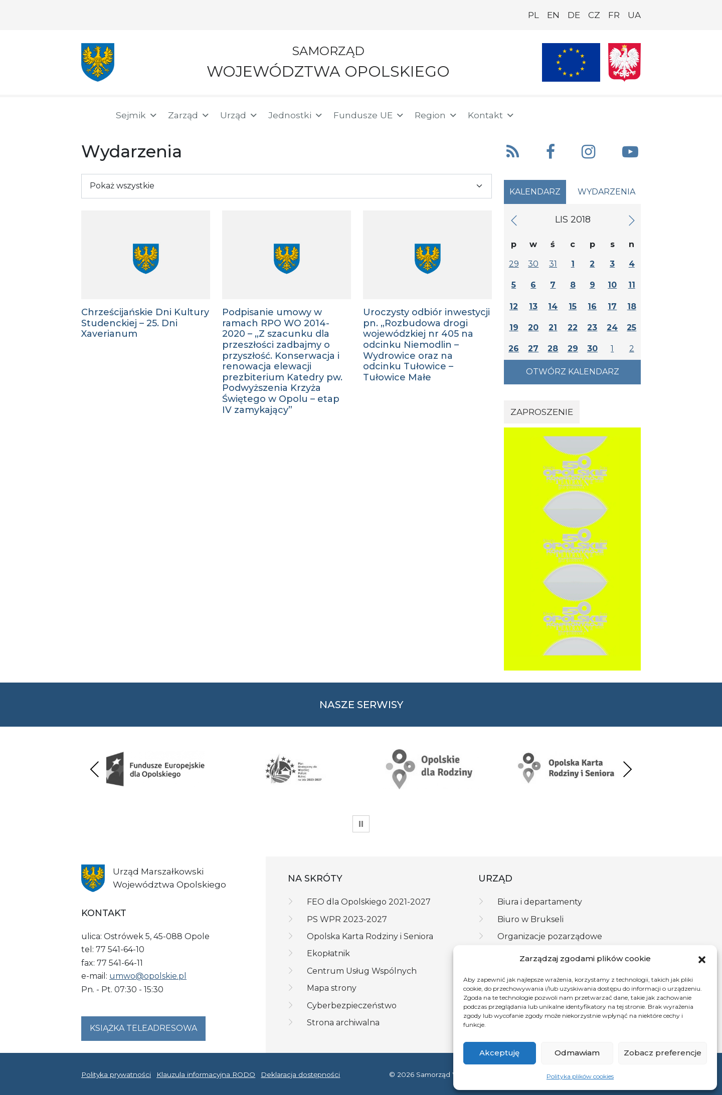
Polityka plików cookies (580, 1076)
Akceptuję (499, 1052)
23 (592, 327)
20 (533, 327)
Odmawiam (577, 1052)
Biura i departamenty (539, 902)
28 (553, 348)
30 (533, 264)
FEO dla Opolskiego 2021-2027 (369, 902)
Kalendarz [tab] (535, 191)
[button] (702, 959)
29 (514, 264)
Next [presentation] (627, 769)
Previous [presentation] (94, 769)
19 (513, 327)
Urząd (239, 115)
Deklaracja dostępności (300, 1074)
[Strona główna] (92, 115)
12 (513, 306)
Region (436, 115)
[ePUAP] (633, 113)
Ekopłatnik (328, 953)
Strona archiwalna (343, 1022)
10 (612, 285)
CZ (594, 15)
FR (614, 15)
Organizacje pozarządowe (549, 936)
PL (533, 15)
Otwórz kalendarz (572, 371)
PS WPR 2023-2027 (347, 919)
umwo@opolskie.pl (148, 976)
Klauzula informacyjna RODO (205, 1074)
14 (553, 306)
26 (513, 348)
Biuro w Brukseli (530, 919)
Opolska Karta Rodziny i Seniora (370, 936)
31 (553, 264)
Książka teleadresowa (143, 1028)
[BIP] (601, 113)
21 (553, 327)
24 (612, 327)
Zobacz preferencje (662, 1052)
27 (533, 348)
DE (574, 15)
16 (592, 306)
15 (573, 306)
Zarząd (189, 115)
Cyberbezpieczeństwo (352, 1005)
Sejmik (137, 115)
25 (631, 327)
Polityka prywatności (116, 1074)
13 (533, 306)
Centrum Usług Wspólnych (362, 971)
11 (631, 285)
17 (612, 306)
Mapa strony (331, 988)
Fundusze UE (369, 115)
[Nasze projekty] (571, 62)
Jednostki (295, 115)
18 (631, 306)
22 (573, 327)
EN (553, 15)
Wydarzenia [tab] (606, 191)
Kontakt (491, 115)
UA (634, 15)
